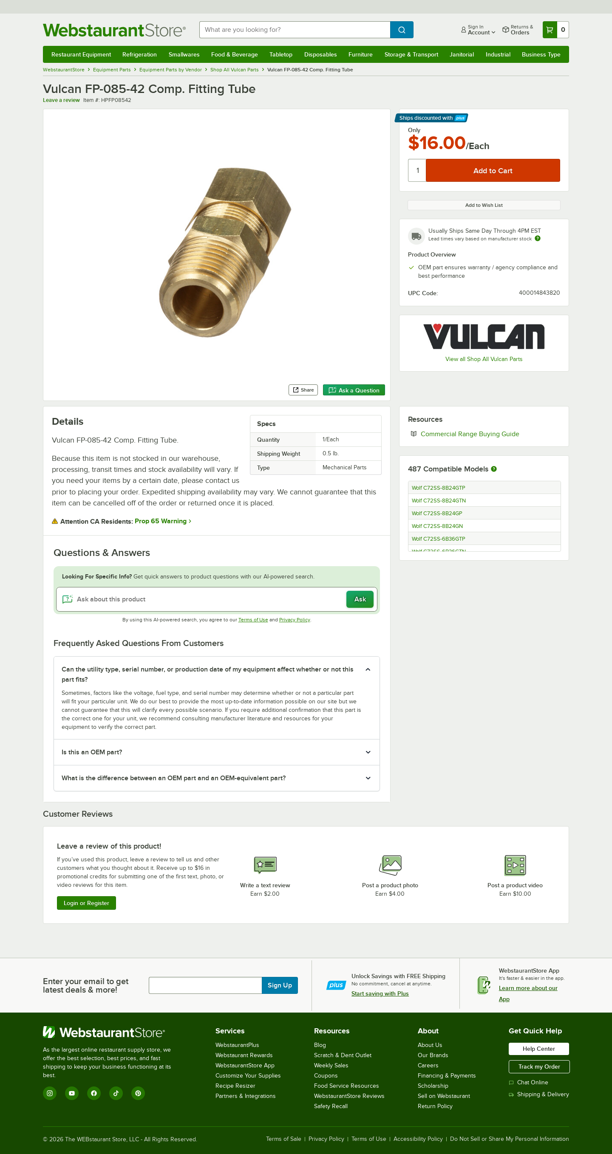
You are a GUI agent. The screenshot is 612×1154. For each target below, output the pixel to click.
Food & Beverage (234, 54)
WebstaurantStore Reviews (349, 1096)
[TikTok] (116, 1093)
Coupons (326, 1075)
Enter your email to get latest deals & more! (85, 985)
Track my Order (539, 1066)
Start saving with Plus (380, 993)
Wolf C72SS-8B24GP (437, 513)
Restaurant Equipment (81, 54)
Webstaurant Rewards (244, 1055)
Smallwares (184, 54)
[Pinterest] (138, 1093)
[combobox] (294, 29)
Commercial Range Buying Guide (490, 433)
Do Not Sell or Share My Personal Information (509, 1139)
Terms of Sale (283, 1139)
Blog (320, 1045)
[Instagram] (50, 1093)
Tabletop (280, 54)
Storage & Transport (411, 54)
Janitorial (462, 54)
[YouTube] (72, 1093)
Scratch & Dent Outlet (342, 1055)
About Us (430, 1045)
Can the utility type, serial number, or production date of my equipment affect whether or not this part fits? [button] (208, 674)
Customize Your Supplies (248, 1075)
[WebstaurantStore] (113, 1032)
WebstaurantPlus (237, 1045)
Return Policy (435, 1106)
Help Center (539, 1048)
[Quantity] (417, 170)
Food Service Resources (346, 1086)
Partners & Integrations (245, 1096)
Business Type (541, 54)
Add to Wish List (484, 205)
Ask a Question (354, 390)
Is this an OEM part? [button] (92, 752)
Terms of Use (253, 620)
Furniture (360, 54)
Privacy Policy (294, 620)
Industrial (498, 54)
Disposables (320, 54)
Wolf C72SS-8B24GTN (439, 501)
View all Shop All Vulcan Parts (484, 359)
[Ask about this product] (217, 599)
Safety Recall (331, 1106)
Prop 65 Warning (161, 521)
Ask (360, 599)
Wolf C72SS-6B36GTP (438, 539)
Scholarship (433, 1086)
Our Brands (433, 1055)
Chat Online (528, 1082)
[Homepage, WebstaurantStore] (114, 30)
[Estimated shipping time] (538, 238)
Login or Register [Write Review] (86, 903)
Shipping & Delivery (539, 1094)
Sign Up (280, 985)
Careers (428, 1065)
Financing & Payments (447, 1075)
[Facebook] (94, 1093)
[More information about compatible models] (493, 469)
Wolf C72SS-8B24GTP (438, 488)
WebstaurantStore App (245, 1065)
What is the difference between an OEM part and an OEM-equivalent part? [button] (174, 778)
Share (303, 390)
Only (414, 130)
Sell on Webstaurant (444, 1096)
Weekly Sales (331, 1065)
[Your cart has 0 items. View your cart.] (556, 29)
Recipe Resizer (235, 1086)
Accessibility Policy (418, 1139)
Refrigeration (139, 54)
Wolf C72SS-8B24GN (437, 526)
